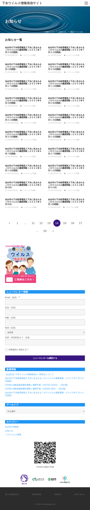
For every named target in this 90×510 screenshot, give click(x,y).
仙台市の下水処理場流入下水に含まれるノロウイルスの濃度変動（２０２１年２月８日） (23, 201)
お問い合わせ (79, 494)
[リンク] (45, 452)
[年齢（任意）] (45, 322)
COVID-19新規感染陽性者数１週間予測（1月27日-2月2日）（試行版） (37, 385)
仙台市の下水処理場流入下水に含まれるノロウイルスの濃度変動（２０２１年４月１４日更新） (66, 134)
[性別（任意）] (45, 332)
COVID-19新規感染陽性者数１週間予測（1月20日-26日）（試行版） (36, 389)
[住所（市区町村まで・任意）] (45, 342)
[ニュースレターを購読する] (45, 358)
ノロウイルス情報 (29, 55)
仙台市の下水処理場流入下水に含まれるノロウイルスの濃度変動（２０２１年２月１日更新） (66, 201)
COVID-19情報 (11, 427)
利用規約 (57, 494)
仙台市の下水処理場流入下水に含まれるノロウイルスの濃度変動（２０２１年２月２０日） (66, 184)
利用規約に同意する (16, 350)
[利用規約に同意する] (6, 350)
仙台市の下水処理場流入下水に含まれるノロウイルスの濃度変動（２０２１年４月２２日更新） (23, 134)
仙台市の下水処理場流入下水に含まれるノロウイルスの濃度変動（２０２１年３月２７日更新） (66, 151)
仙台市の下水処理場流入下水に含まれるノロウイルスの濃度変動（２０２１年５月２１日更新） (23, 117)
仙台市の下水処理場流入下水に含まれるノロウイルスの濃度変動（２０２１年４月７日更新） (23, 151)
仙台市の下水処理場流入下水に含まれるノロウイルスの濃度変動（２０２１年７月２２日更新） (66, 49)
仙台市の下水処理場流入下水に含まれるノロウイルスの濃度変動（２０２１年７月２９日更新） (23, 49)
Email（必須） (12, 297)
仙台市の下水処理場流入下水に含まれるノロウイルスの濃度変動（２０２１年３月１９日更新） (23, 168)
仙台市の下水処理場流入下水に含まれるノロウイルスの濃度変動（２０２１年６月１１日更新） (66, 83)
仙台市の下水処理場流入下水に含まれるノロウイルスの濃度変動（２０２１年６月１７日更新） (23, 83)
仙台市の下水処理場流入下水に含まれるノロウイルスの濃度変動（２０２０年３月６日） (23, 184)
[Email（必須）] (45, 302)
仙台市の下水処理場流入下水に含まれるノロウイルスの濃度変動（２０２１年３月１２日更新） (66, 168)
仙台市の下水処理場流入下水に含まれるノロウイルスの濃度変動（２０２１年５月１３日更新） (66, 117)
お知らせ (9, 431)
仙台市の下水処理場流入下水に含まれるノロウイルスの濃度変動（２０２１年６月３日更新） (23, 100)
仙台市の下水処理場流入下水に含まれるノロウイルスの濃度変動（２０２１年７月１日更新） (23, 66)
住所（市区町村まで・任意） (18, 337)
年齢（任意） (11, 318)
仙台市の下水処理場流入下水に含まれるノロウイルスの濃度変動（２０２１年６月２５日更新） (66, 66)
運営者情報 (36, 494)
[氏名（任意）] (45, 312)
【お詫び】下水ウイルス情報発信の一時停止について (29, 374)
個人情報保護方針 (12, 494)
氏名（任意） (11, 307)
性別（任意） (11, 328)
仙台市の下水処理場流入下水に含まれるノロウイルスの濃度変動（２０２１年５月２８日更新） (66, 100)
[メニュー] (86, 3)
